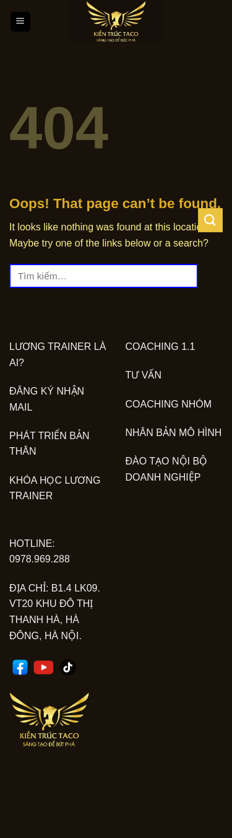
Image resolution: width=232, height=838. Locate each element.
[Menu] (21, 22)
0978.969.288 (39, 559)
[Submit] (210, 220)
